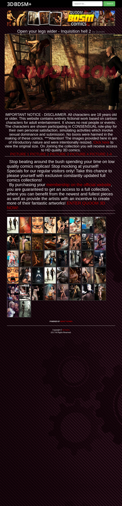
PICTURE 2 (39, 154)
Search (109, 3)
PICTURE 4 (79, 154)
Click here (101, 142)
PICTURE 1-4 (101, 154)
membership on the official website (78, 184)
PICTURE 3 (59, 154)
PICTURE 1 (19, 154)
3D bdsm (66, 330)
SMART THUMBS (66, 321)
